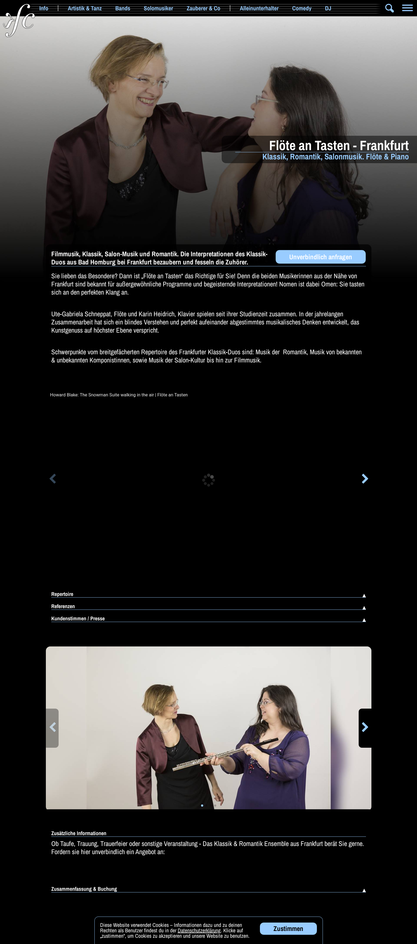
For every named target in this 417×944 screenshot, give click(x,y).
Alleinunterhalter (259, 8)
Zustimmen (288, 928)
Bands (122, 8)
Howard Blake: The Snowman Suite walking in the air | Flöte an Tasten (119, 395)
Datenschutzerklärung (199, 930)
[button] (52, 479)
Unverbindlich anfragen (320, 256)
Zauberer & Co (203, 8)
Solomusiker (158, 8)
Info (43, 8)
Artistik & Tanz (85, 8)
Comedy (301, 8)
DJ (328, 8)
